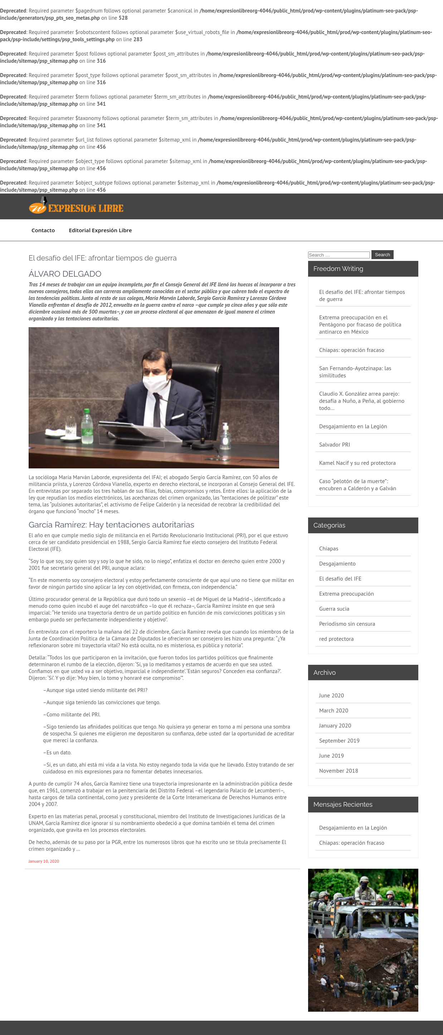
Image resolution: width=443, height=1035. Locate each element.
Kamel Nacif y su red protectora (357, 462)
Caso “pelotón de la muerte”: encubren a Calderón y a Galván (357, 484)
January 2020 (335, 725)
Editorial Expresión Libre (100, 230)
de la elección (98, 664)
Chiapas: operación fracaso (351, 349)
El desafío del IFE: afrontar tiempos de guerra (103, 258)
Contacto (43, 230)
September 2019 (339, 740)
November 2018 (338, 770)
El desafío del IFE (340, 578)
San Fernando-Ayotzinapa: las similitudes (355, 371)
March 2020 (333, 710)
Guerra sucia (334, 608)
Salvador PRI (334, 444)
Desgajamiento (337, 563)
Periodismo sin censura (347, 623)
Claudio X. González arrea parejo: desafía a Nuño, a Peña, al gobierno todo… (361, 400)
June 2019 (331, 755)
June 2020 (331, 695)
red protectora (336, 638)
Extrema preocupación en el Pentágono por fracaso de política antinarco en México (360, 324)
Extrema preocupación (346, 593)
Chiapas (328, 548)
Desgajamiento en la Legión (353, 426)
